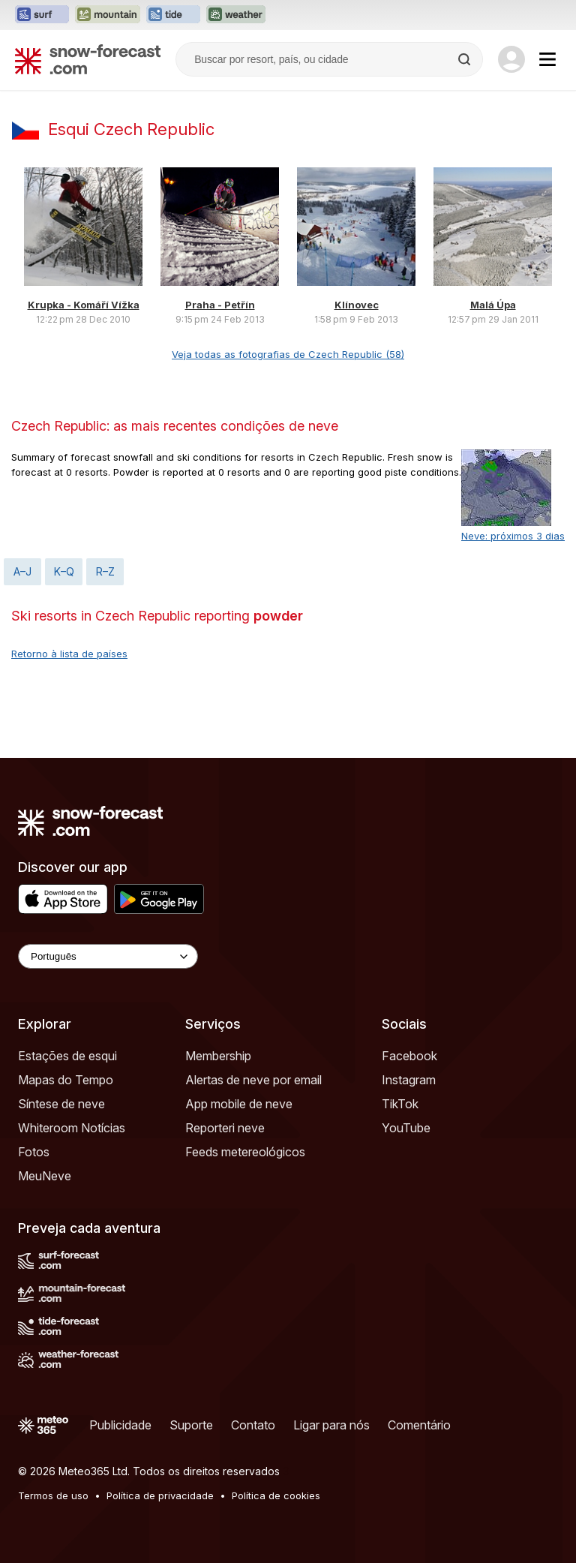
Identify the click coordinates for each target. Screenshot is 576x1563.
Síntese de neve (61, 1103)
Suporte (191, 1424)
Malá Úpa (493, 305)
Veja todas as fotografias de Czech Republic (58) (288, 354)
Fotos (34, 1151)
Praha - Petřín (220, 305)
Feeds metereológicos (245, 1151)
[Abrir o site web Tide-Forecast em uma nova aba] (173, 15)
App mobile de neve (238, 1103)
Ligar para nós (331, 1424)
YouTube (406, 1127)
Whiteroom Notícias (71, 1127)
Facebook (409, 1055)
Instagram (409, 1079)
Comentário (419, 1424)
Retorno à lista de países (69, 654)
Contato (253, 1424)
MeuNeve (44, 1175)
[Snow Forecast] (87, 59)
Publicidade (120, 1424)
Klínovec (356, 305)
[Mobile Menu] (547, 59)
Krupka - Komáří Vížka (84, 305)
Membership (218, 1055)
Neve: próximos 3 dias (513, 536)
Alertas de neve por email (253, 1079)
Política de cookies (276, 1495)
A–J (23, 571)
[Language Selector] (108, 956)
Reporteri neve (225, 1127)
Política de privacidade (160, 1495)
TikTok (400, 1103)
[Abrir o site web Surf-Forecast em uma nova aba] (42, 15)
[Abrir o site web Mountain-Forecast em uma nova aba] (107, 15)
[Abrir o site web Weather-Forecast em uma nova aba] (236, 15)
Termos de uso (53, 1495)
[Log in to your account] (511, 59)
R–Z (105, 571)
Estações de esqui (67, 1055)
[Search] (465, 59)
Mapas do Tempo (65, 1079)
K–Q (64, 571)
